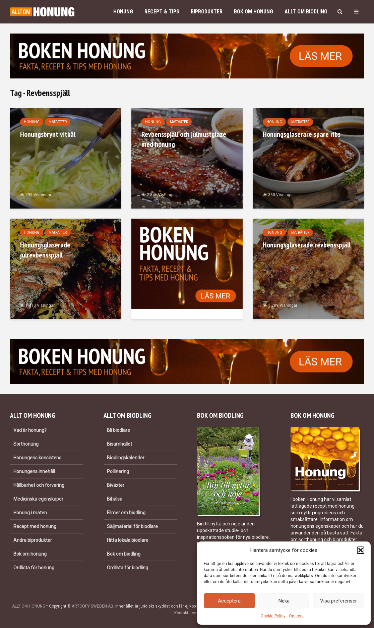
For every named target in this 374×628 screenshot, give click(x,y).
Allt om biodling (306, 11)
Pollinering (118, 471)
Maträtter (58, 122)
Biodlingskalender (125, 457)
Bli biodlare (118, 430)
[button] (360, 550)
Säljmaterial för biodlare (132, 526)
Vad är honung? (30, 430)
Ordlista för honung (33, 567)
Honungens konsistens (37, 457)
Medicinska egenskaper (38, 499)
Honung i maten (30, 512)
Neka (284, 601)
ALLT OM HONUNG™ (30, 606)
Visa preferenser (338, 601)
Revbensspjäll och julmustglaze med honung (183, 139)
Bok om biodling (123, 554)
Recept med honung (34, 526)
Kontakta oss (186, 613)
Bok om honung (253, 11)
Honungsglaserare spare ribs (301, 134)
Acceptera (229, 601)
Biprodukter (207, 11)
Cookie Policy (273, 616)
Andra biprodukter (32, 540)
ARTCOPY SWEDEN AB (92, 606)
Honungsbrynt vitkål (47, 134)
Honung (123, 11)
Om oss (296, 616)
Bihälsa (114, 499)
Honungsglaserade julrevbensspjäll (45, 250)
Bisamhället (119, 444)
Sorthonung (26, 444)
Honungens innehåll (34, 471)
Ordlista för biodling (127, 567)
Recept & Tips (161, 11)
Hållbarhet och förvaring (38, 485)
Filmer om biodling (126, 512)
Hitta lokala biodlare (127, 540)
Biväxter (115, 485)
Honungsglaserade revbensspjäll (307, 244)
